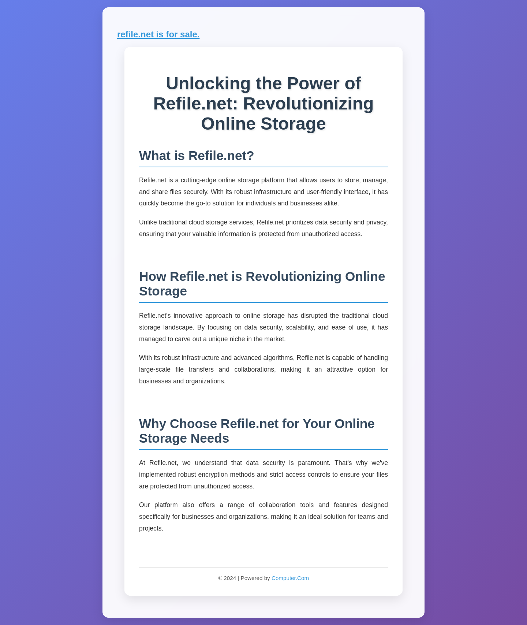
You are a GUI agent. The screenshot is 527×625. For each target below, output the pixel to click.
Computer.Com (290, 578)
